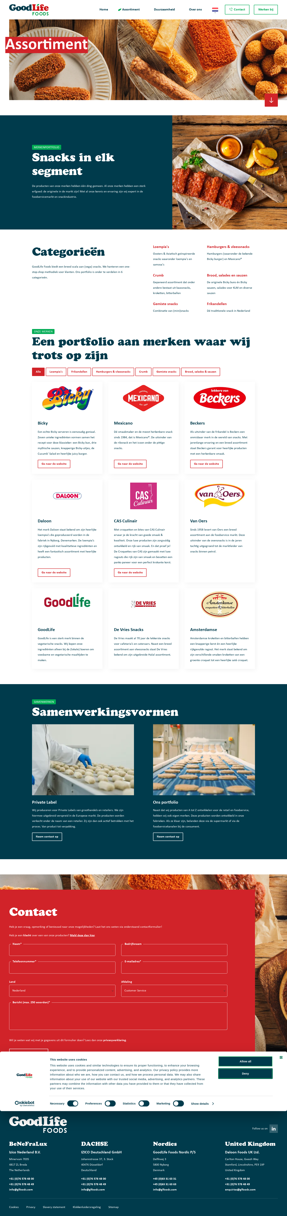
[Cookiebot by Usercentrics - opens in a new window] (24, 1208)
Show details (200, 1208)
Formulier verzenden (26, 1052)
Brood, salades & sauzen (200, 371)
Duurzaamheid (164, 9)
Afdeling (126, 981)
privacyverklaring (114, 1040)
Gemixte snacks (166, 371)
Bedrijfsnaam (133, 943)
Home (103, 9)
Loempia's (56, 371)
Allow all (245, 1166)
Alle (38, 371)
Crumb (143, 371)
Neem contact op (47, 836)
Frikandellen (79, 371)
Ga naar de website (54, 463)
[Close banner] (281, 1162)
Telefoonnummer (24, 961)
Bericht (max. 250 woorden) (31, 1002)
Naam (17, 943)
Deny (245, 1178)
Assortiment (131, 9)
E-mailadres (133, 961)
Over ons (195, 9)
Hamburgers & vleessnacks (113, 371)
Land (12, 981)
